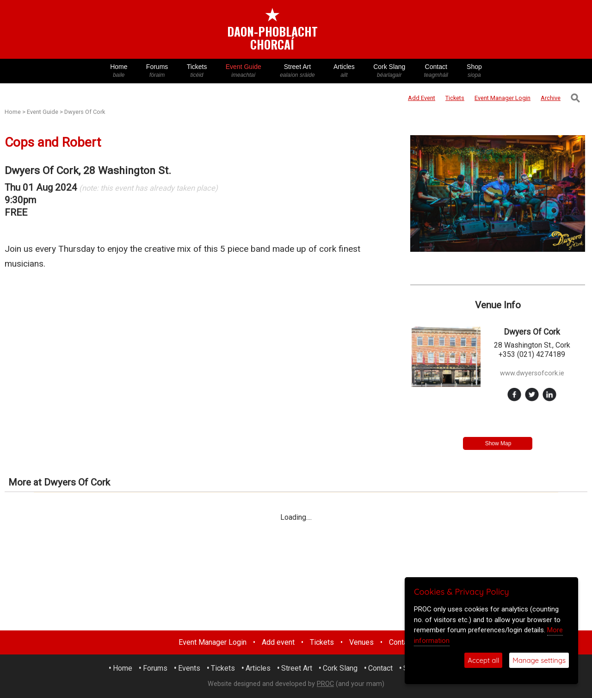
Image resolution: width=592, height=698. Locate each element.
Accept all (483, 660)
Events (189, 668)
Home (118, 71)
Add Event (421, 97)
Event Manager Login (213, 642)
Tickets (196, 71)
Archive (551, 97)
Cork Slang (389, 71)
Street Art (297, 71)
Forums (157, 71)
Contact (436, 71)
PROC (325, 684)
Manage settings (539, 660)
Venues (361, 642)
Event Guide (243, 71)
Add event (278, 642)
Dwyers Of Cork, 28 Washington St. (88, 170)
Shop (474, 71)
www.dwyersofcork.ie (532, 373)
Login (502, 97)
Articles (344, 71)
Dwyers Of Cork (84, 111)
